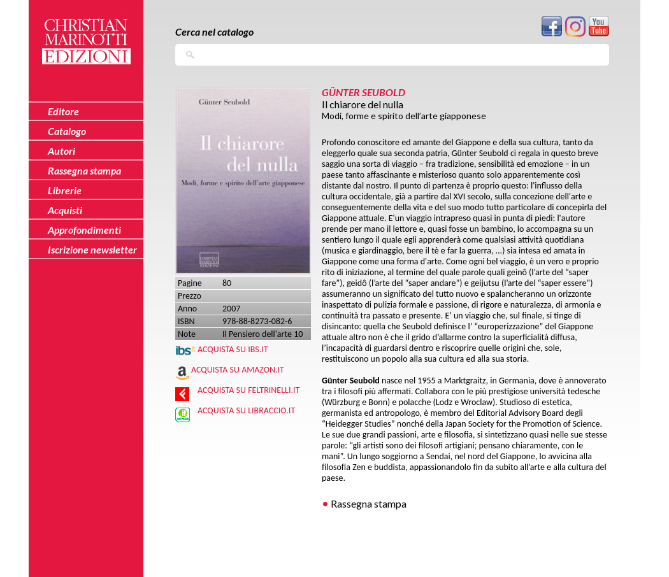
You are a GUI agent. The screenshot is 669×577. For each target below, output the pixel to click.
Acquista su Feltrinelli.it (248, 390)
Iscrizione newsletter (92, 249)
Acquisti (65, 210)
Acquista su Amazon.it (237, 369)
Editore (63, 111)
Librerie (65, 190)
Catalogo (67, 131)
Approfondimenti (84, 230)
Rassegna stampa (368, 503)
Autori (61, 151)
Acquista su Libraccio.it (246, 410)
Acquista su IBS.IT (233, 349)
